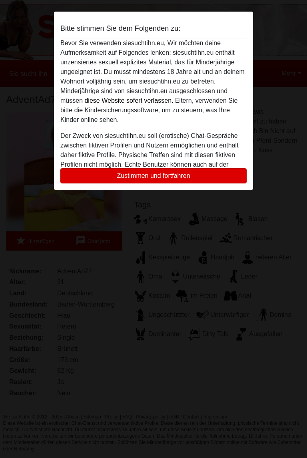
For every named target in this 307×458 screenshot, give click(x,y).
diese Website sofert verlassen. (128, 100)
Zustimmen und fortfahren (153, 175)
